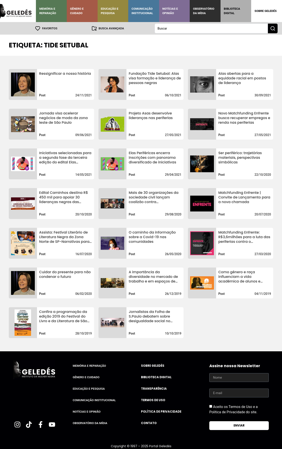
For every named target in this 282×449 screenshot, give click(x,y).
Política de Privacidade (161, 411)
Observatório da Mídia (203, 11)
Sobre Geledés (265, 11)
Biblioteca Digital (232, 11)
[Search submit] (273, 28)
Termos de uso (153, 400)
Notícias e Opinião (170, 11)
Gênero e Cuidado (77, 11)
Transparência (154, 388)
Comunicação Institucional (142, 11)
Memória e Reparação (47, 11)
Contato (149, 423)
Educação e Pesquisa (110, 11)
